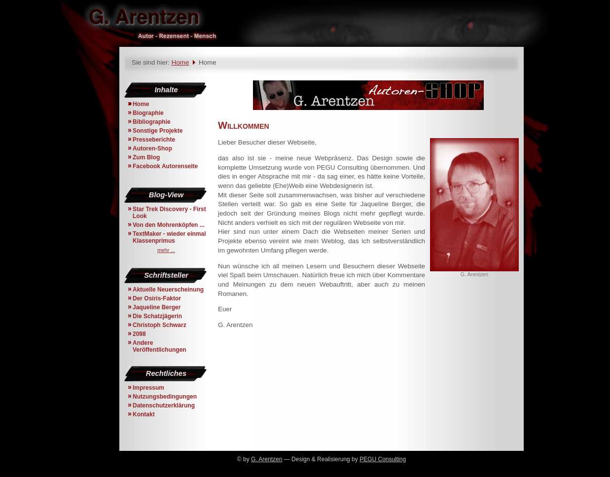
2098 (139, 333)
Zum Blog (146, 157)
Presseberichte (154, 139)
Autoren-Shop (152, 148)
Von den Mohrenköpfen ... (169, 224)
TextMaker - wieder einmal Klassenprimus (169, 237)
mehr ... (166, 250)
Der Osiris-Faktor (157, 298)
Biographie (148, 113)
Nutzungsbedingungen (165, 396)
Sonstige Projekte (157, 130)
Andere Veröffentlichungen (159, 346)
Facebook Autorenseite (165, 166)
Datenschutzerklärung (164, 405)
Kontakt (144, 414)
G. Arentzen (266, 459)
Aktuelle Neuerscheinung (168, 289)
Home (180, 62)
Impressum (148, 387)
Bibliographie (152, 121)
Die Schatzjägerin (157, 316)
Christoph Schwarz (159, 325)
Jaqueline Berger (156, 307)
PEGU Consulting (382, 459)
